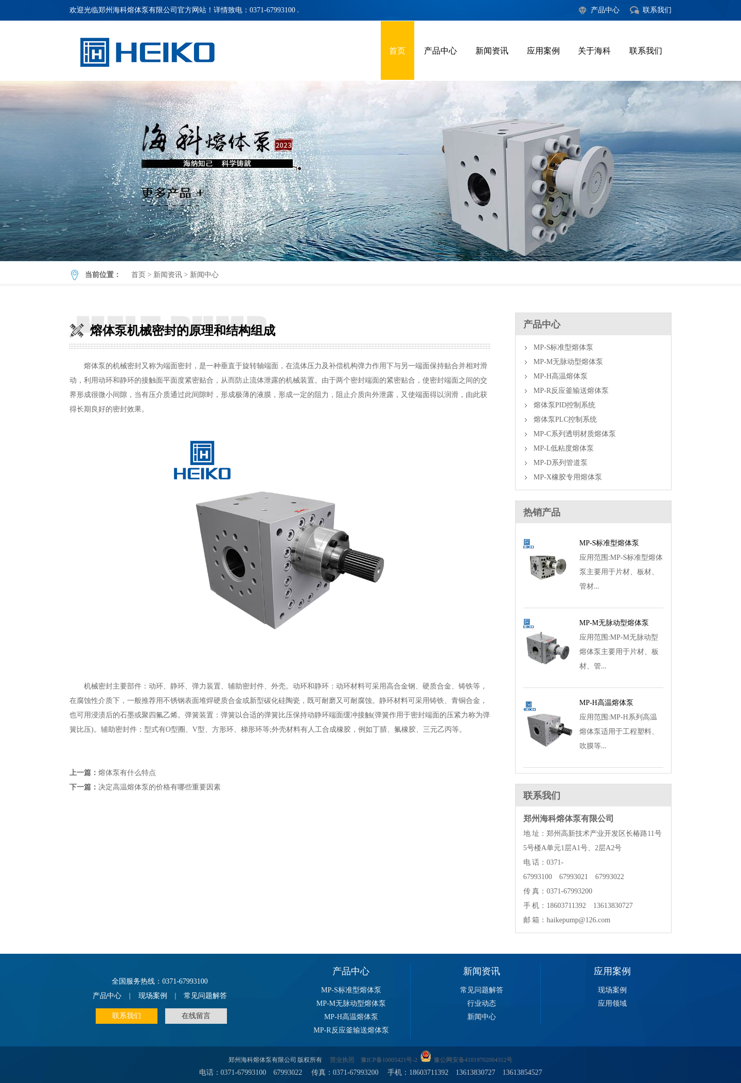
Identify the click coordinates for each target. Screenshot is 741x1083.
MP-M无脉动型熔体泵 (568, 362)
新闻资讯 (491, 50)
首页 (397, 50)
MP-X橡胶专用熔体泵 (568, 477)
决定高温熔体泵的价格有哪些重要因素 (159, 787)
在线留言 (196, 1016)
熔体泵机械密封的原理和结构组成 (370, 171)
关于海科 (594, 50)
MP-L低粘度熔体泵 (564, 448)
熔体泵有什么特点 (127, 773)
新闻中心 (204, 275)
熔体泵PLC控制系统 (565, 419)
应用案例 (543, 50)
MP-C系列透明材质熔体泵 (575, 434)
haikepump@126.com (578, 920)
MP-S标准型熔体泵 (564, 347)
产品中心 (605, 10)
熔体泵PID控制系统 (565, 405)
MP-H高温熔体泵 (561, 376)
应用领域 (612, 1003)
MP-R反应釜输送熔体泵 (571, 390)
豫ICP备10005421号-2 (389, 1060)
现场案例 (152, 996)
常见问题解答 (205, 996)
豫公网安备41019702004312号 (473, 1060)
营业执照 (342, 1060)
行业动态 (481, 1003)
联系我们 (657, 10)
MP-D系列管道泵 (561, 463)
